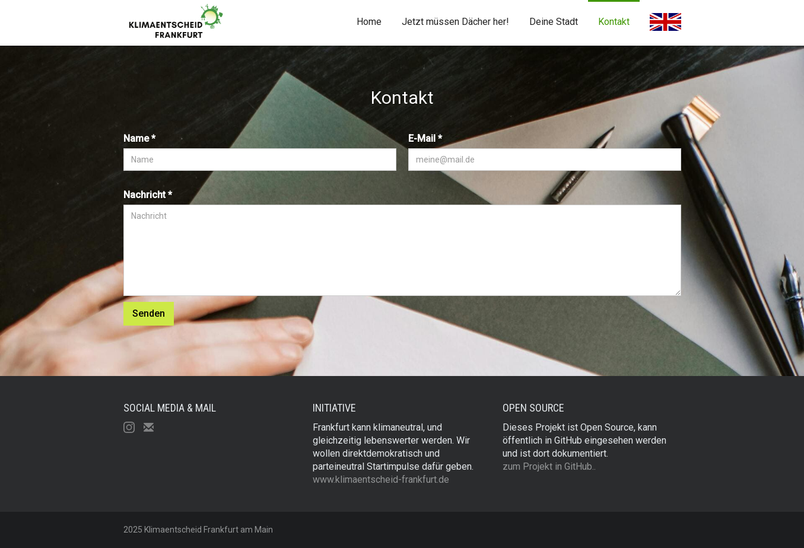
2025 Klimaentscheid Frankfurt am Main (198, 529)
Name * (139, 138)
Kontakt (614, 21)
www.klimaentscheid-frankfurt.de (381, 479)
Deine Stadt (553, 21)
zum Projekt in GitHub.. (549, 466)
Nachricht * (147, 194)
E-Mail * (425, 138)
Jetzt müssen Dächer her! (455, 21)
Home (369, 21)
